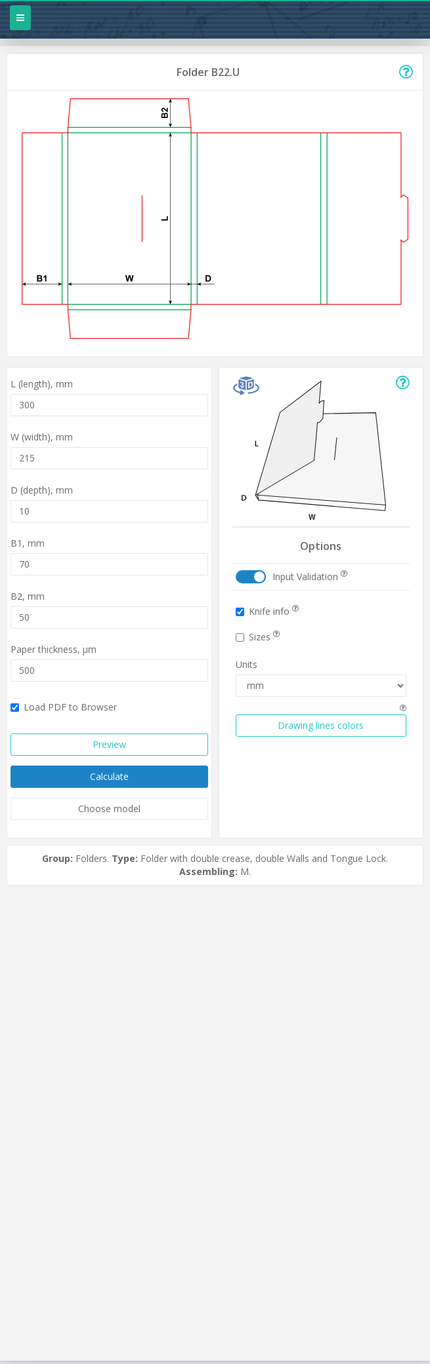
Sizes (258, 637)
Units (246, 664)
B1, (28, 543)
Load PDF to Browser (64, 707)
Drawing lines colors (321, 725)
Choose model (109, 808)
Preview (109, 744)
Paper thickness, (54, 649)
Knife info (267, 611)
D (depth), (42, 490)
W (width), (42, 437)
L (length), (42, 384)
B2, (28, 596)
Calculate (109, 776)
